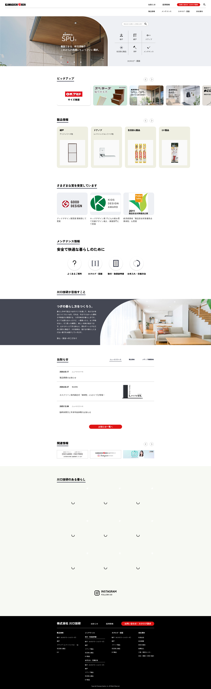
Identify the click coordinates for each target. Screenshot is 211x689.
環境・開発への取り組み (146, 656)
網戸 (58, 641)
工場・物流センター (144, 652)
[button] (61, 62)
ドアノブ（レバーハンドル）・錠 (67, 645)
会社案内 (199, 11)
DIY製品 (87, 656)
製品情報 (151, 11)
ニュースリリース (115, 359)
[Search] (135, 24)
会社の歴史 (142, 645)
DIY (58, 652)
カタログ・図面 (184, 11)
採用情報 (166, 4)
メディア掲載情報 (148, 359)
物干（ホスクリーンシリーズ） (67, 637)
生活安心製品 (61, 648)
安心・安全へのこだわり (67, 338)
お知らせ (152, 4)
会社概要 (141, 641)
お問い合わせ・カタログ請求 (188, 5)
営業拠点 (141, 648)
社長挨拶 (141, 637)
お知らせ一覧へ (105, 426)
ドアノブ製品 (89, 649)
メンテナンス (166, 11)
